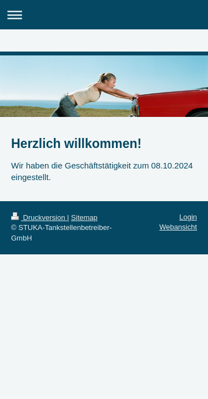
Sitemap (84, 217)
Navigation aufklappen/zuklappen (104, 15)
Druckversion (39, 217)
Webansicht (178, 227)
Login (188, 217)
